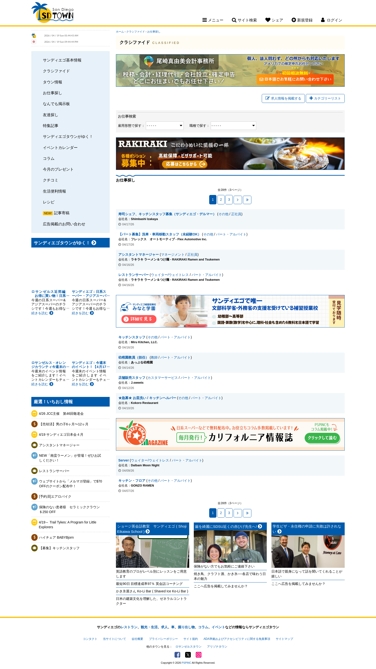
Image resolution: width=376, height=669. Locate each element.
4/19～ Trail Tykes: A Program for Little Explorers (67, 524)
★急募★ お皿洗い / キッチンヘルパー (147, 398)
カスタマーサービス (163, 378)
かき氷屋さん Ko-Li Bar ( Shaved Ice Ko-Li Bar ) (152, 591)
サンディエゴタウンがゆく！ (68, 136)
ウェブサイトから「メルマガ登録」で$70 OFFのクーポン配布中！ (70, 483)
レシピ (48, 202)
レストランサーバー (54, 471)
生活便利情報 (54, 191)
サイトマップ (284, 639)
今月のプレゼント (58, 169)
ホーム (120, 31)
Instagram (198, 655)
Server (123, 460)
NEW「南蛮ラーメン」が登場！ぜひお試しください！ (70, 458)
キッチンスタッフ (131, 337)
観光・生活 (149, 627)
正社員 (236, 214)
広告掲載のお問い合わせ (64, 224)
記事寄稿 (61, 213)
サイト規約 (190, 639)
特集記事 (50, 125)
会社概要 (137, 639)
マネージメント (173, 254)
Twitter (188, 655)
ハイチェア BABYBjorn (56, 537)
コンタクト (90, 639)
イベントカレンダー (60, 147)
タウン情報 (52, 82)
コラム (48, 158)
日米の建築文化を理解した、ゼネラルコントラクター (151, 601)
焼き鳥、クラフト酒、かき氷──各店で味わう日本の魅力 (230, 576)
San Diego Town (52, 13)
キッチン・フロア (131, 480)
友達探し (50, 115)
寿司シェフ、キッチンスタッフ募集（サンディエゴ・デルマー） (167, 214)
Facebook (177, 655)
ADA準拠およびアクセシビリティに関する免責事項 (236, 639)
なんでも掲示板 (56, 103)
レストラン (129, 627)
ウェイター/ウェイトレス (170, 275)
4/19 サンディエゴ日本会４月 (61, 434)
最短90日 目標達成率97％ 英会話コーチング (149, 584)
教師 (154, 357)
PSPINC (186, 662)
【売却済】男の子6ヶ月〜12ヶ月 (63, 424)
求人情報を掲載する (283, 98)
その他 (223, 214)
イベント (218, 627)
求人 (164, 627)
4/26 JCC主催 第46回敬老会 (61, 413)
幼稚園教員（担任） (133, 357)
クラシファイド (56, 71)
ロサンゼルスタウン (188, 646)
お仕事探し (52, 93)
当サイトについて (114, 639)
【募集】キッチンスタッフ (59, 548)
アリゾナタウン (217, 646)
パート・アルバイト (231, 234)
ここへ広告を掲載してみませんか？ (221, 586)
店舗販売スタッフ (131, 378)
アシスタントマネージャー (59, 445)
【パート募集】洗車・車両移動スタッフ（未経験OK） (159, 234)
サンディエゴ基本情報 (62, 60)
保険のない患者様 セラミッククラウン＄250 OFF (69, 509)
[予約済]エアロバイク (55, 496)
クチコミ (50, 180)
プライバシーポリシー (163, 639)
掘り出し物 (186, 627)
